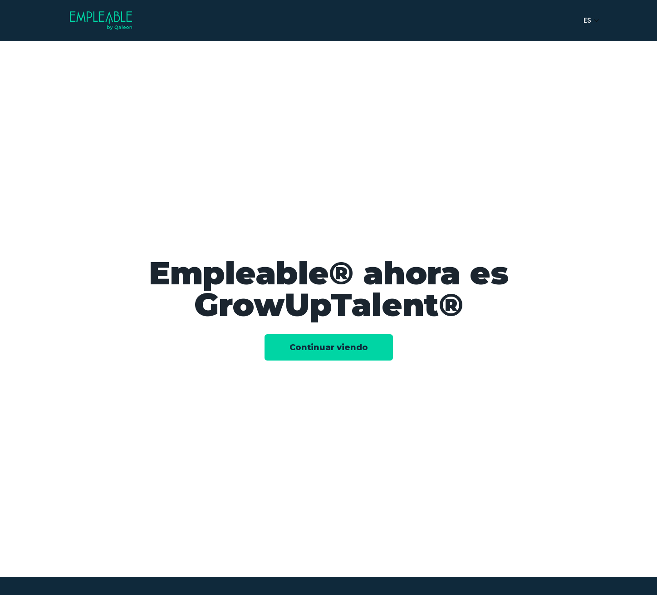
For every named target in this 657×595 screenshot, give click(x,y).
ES (592, 20)
